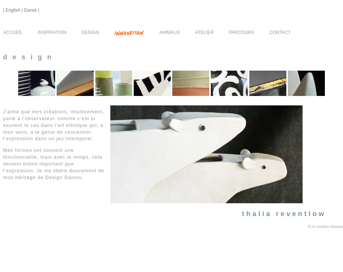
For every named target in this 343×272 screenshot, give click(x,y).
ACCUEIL (13, 32)
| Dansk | (30, 10)
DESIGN (90, 32)
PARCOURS (241, 32)
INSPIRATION (52, 32)
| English (12, 10)
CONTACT (280, 32)
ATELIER (204, 32)
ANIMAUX (169, 32)
